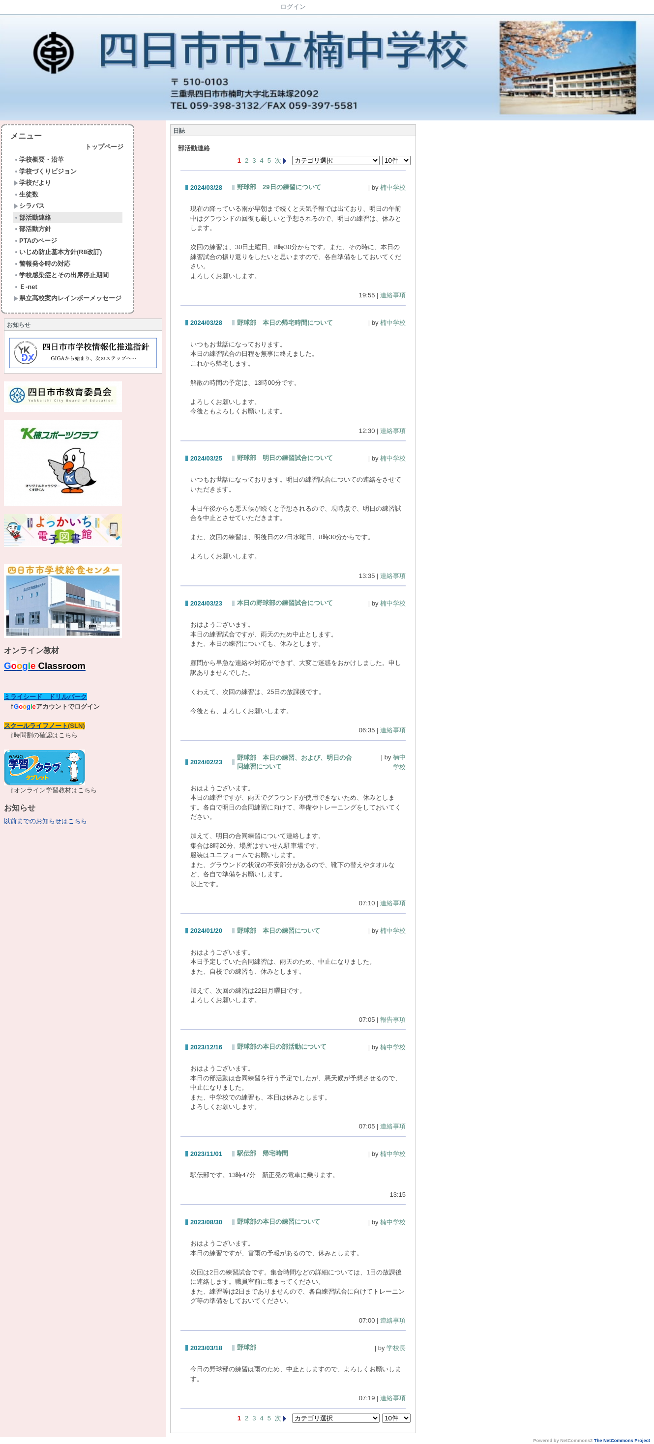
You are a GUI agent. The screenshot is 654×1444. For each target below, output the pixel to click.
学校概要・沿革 (39, 159)
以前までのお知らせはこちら (45, 821)
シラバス (29, 205)
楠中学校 (393, 187)
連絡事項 (393, 295)
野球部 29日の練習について (279, 187)
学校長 (396, 1348)
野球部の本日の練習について (278, 1221)
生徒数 (26, 194)
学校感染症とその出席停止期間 (61, 275)
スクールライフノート (36, 725)
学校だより (32, 182)
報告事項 (393, 1019)
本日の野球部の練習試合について (285, 602)
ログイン (293, 6)
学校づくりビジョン (45, 171)
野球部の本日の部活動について (282, 1046)
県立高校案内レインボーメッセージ (67, 298)
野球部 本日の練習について (278, 930)
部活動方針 (32, 228)
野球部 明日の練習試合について (285, 458)
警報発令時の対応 (42, 263)
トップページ (104, 146)
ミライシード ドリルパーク (45, 696)
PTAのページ (35, 240)
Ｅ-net (25, 286)
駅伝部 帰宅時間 (262, 1153)
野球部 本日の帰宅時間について (285, 322)
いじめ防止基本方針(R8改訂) (58, 252)
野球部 (246, 1347)
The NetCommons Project (622, 1440)
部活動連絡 (32, 217)
